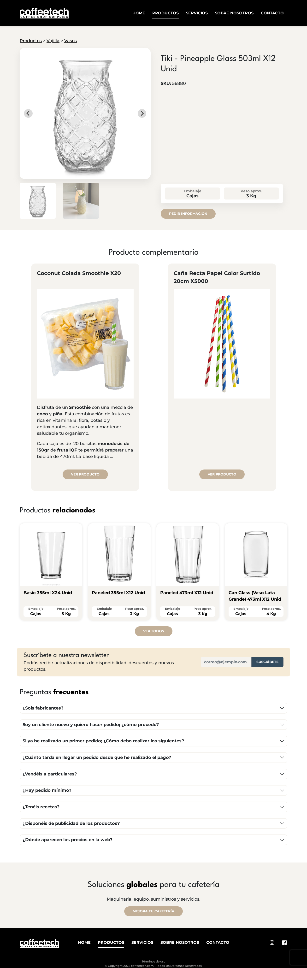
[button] (38, 201)
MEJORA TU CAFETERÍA (153, 911)
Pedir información (188, 213)
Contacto (272, 13)
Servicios (197, 13)
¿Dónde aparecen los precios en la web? (67, 839)
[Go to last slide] (28, 113)
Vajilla (53, 40)
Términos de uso (153, 961)
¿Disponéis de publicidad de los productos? (71, 823)
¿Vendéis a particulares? (50, 774)
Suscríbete (267, 662)
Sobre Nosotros (234, 13)
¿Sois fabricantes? (43, 708)
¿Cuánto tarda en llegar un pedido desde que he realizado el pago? (97, 757)
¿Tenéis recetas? (41, 807)
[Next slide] (142, 113)
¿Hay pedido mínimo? (47, 790)
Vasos (70, 40)
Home (138, 13)
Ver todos (153, 631)
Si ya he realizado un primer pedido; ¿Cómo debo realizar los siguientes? (103, 741)
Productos (165, 13)
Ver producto (85, 474)
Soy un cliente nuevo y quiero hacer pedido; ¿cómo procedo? (91, 724)
